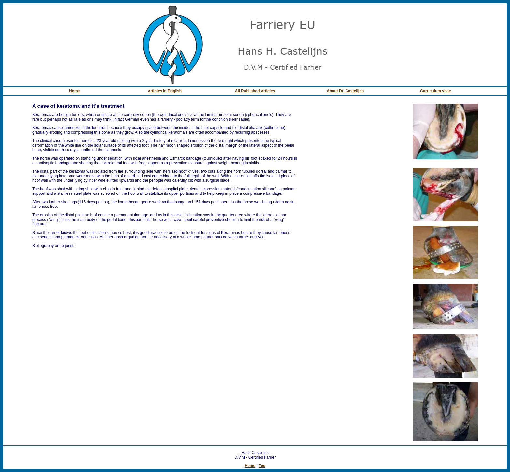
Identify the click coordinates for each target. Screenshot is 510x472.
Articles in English (165, 91)
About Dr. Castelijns (345, 91)
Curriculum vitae (435, 91)
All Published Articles (255, 91)
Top (262, 466)
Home (74, 91)
